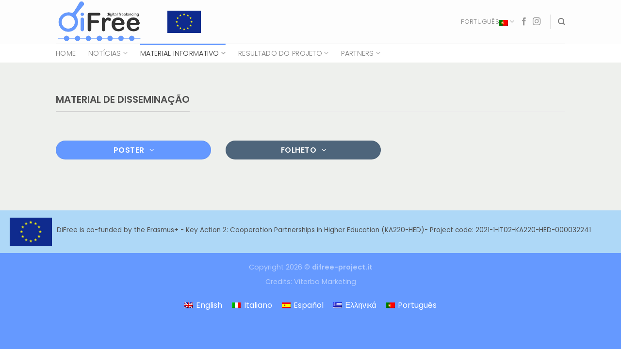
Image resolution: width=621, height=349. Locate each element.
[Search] (561, 22)
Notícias (108, 53)
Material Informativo (183, 53)
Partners (360, 53)
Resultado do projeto (283, 53)
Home (66, 53)
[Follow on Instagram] (536, 21)
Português (488, 22)
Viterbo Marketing (325, 281)
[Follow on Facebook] (524, 21)
